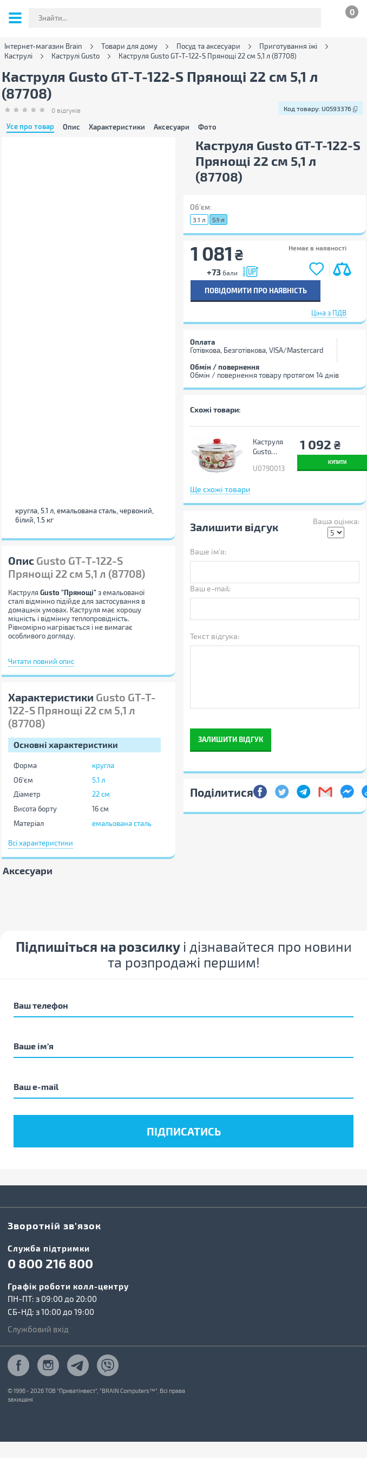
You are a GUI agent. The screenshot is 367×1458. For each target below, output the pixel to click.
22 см (101, 794)
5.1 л (98, 780)
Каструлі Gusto (75, 56)
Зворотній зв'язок (54, 1225)
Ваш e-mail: (210, 588)
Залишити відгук (230, 739)
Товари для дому (129, 46)
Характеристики (117, 127)
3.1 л (199, 219)
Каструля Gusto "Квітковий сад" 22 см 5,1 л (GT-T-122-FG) (271, 447)
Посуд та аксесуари (208, 46)
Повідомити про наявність (256, 290)
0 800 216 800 (50, 1263)
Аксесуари (171, 127)
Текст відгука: (214, 636)
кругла (103, 765)
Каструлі (18, 56)
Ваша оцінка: (336, 521)
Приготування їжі (288, 46)
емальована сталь (122, 823)
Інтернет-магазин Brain (43, 46)
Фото (207, 127)
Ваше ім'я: (208, 551)
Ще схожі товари (220, 489)
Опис (71, 127)
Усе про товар (30, 127)
